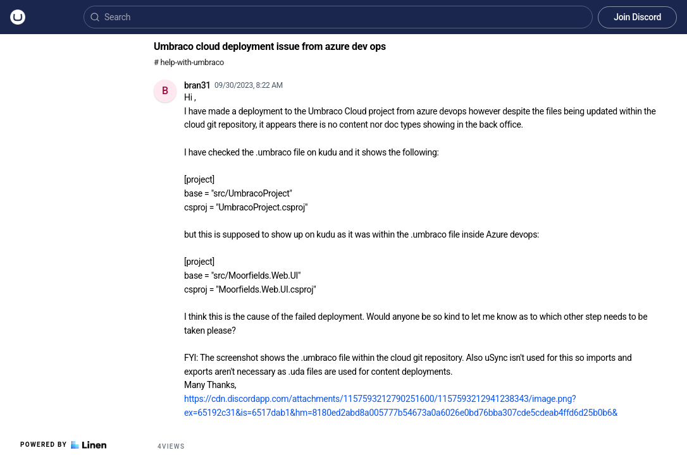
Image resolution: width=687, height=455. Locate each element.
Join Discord (637, 17)
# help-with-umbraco (189, 62)
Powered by (63, 445)
